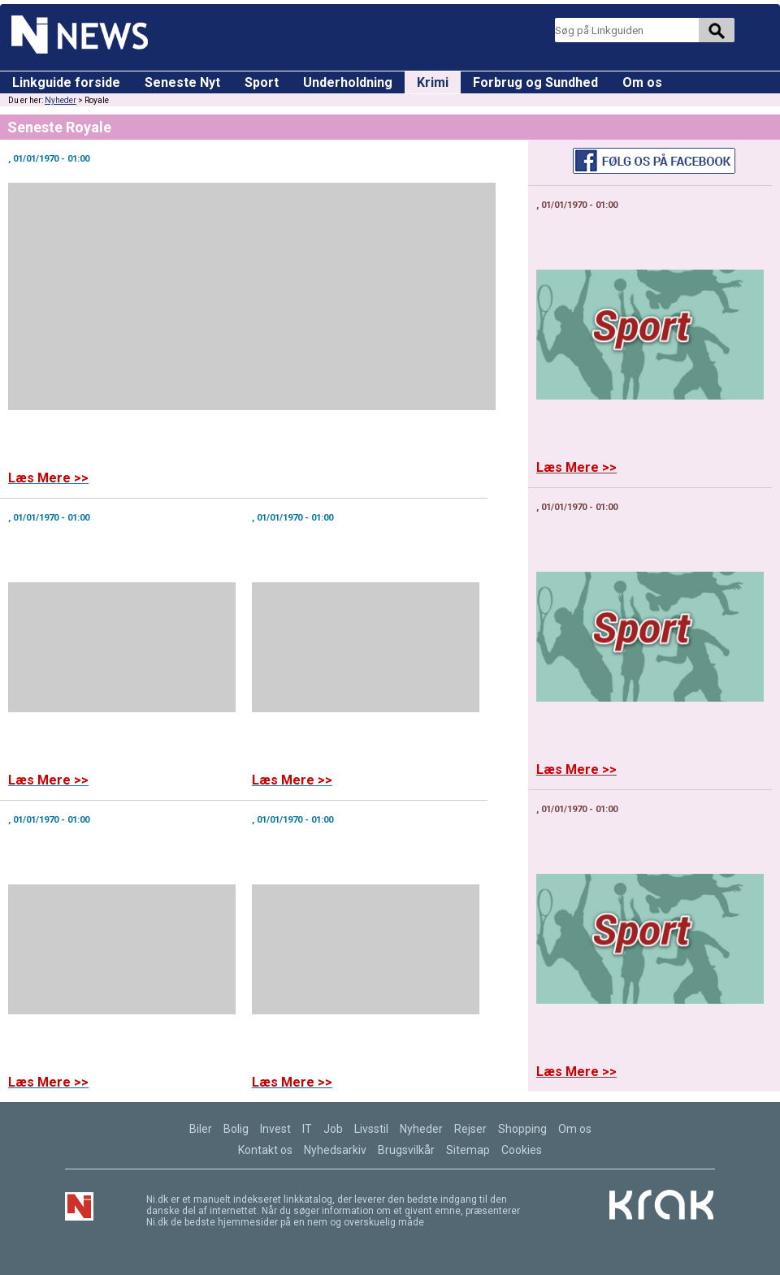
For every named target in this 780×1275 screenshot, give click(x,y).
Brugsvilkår (406, 1149)
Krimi (432, 82)
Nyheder (60, 100)
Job (333, 1128)
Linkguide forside (66, 82)
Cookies (521, 1149)
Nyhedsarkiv (335, 1149)
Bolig (236, 1128)
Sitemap (468, 1149)
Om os (642, 82)
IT (307, 1128)
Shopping (522, 1128)
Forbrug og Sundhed (535, 82)
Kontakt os (265, 1149)
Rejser (470, 1128)
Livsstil (371, 1128)
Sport (262, 82)
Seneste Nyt (182, 82)
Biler (200, 1128)
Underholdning (347, 82)
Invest (275, 1128)
